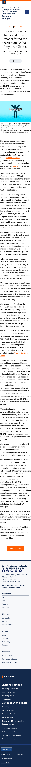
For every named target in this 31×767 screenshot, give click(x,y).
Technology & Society (10, 659)
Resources (6, 594)
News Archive (15, 548)
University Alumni (8, 707)
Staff (3, 601)
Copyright (20, 754)
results (15, 166)
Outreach (5, 645)
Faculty (4, 597)
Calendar (5, 638)
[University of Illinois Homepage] (8, 676)
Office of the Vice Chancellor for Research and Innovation (11, 8)
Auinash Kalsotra (13, 158)
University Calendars (9, 714)
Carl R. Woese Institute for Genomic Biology (9, 15)
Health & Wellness (8, 656)
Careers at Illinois (8, 692)
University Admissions (10, 689)
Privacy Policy (5, 754)
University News (8, 696)
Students (5, 604)
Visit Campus (6, 699)
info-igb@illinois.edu (13, 581)
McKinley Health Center (10, 732)
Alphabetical (6, 618)
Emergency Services (9, 728)
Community (6, 607)
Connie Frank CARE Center (11, 735)
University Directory (9, 717)
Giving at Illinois (8, 710)
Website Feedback (7, 758)
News (10, 27)
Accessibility (5, 763)
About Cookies (6, 749)
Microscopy (6, 642)
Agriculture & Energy (9, 662)
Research (18, 27)
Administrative (7, 624)
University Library (8, 739)
